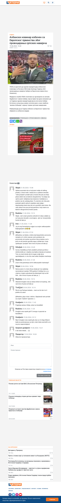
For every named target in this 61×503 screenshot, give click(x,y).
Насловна (11, 488)
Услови (39, 488)
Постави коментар (44, 375)
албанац (43, 118)
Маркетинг (18, 488)
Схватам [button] (52, 499)
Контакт (34, 488)
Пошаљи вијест (26, 488)
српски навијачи (34, 118)
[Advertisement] (30, 19)
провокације (24, 118)
